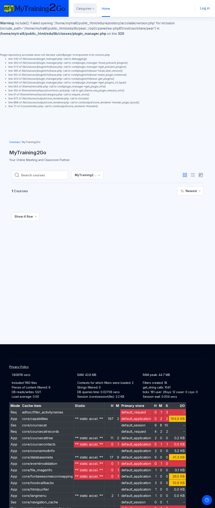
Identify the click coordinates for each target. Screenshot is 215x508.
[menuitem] (190, 190)
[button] (184, 175)
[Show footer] (207, 500)
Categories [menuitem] (84, 8)
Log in (205, 8)
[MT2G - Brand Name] (34, 8)
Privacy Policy (19, 367)
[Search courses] (43, 175)
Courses (14, 142)
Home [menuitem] (106, 8)
